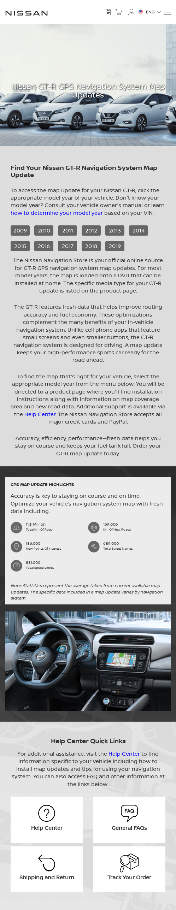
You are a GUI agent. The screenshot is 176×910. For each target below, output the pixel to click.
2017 (68, 246)
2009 (20, 230)
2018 (91, 246)
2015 (20, 246)
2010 (44, 230)
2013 (115, 230)
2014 (139, 230)
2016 (44, 246)
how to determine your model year (57, 213)
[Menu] (167, 12)
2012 (91, 230)
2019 (115, 246)
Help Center (39, 414)
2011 (67, 230)
